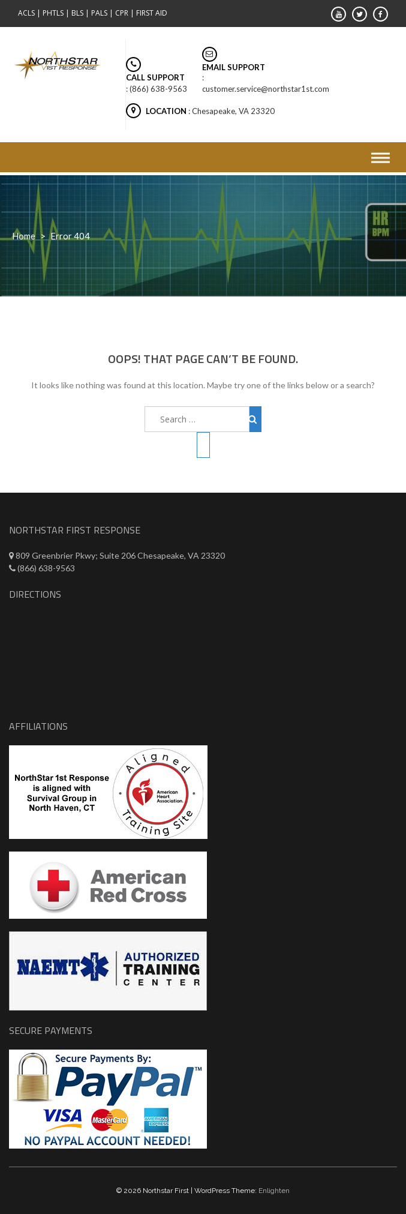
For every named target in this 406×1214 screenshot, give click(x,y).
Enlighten (274, 1190)
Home (23, 235)
